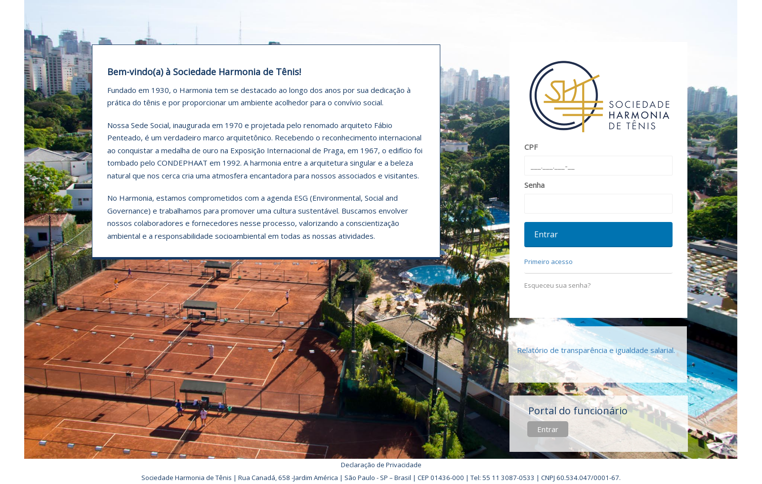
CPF (531, 147)
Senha (534, 185)
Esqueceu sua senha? (557, 285)
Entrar (547, 429)
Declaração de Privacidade (381, 464)
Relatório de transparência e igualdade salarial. (596, 350)
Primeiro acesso (548, 261)
